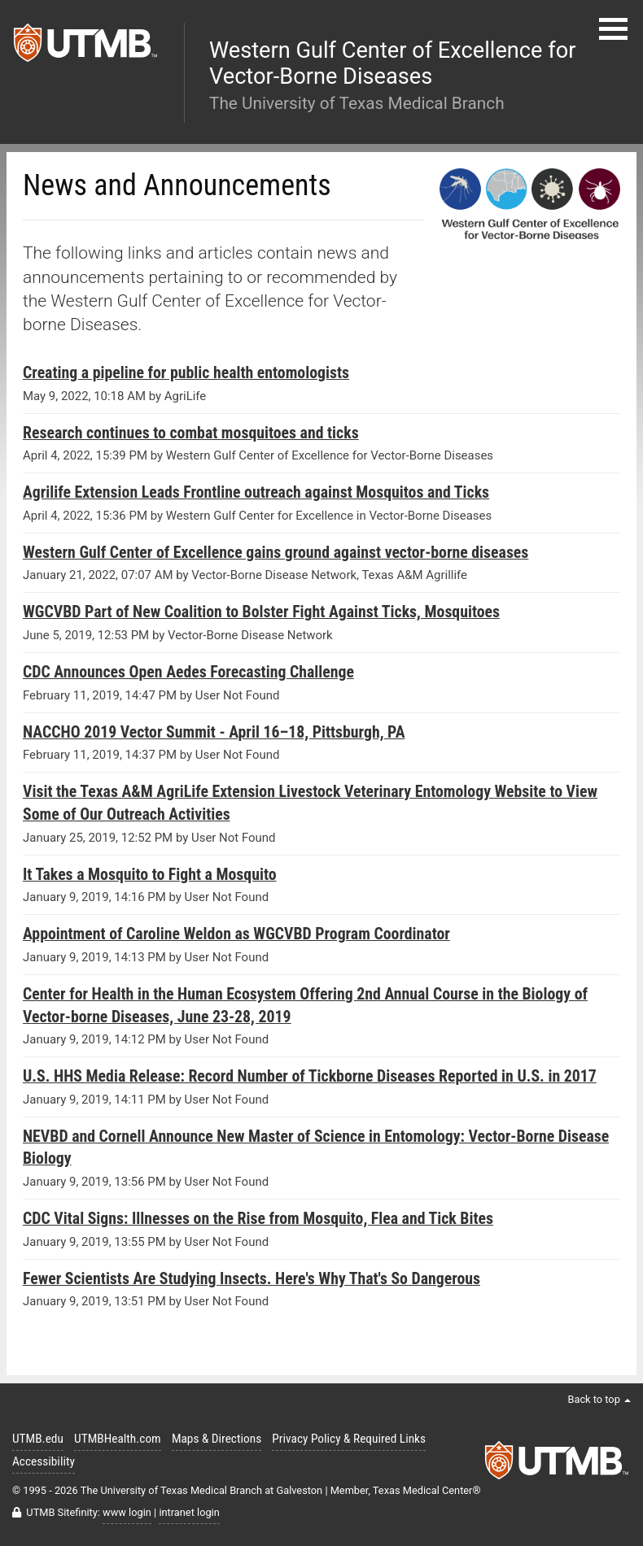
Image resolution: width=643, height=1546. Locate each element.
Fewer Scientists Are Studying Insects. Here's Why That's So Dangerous (251, 1278)
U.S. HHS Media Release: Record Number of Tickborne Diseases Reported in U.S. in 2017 (310, 1076)
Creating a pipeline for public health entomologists (186, 373)
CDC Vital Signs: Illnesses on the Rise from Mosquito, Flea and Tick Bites (258, 1218)
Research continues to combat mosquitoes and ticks (191, 433)
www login (127, 1512)
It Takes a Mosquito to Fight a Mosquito (150, 874)
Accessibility (43, 1461)
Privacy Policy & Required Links (349, 1438)
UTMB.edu (37, 1438)
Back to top (599, 1399)
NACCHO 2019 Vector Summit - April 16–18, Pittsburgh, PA (214, 732)
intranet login (189, 1512)
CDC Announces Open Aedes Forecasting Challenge (188, 672)
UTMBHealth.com (117, 1438)
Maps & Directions (216, 1438)
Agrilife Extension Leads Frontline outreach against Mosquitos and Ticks (256, 492)
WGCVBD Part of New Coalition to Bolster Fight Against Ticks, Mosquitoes (261, 612)
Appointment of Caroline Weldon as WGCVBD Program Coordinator (236, 934)
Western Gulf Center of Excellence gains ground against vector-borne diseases (275, 552)
